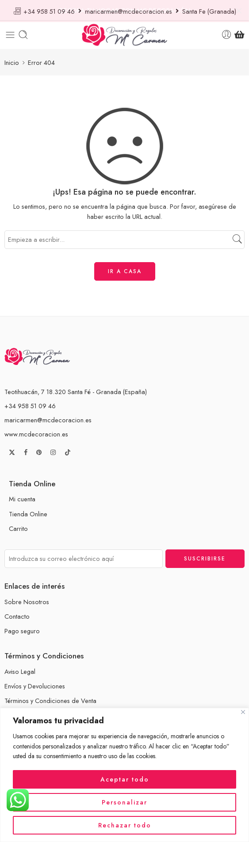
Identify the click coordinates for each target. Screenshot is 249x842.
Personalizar (124, 802)
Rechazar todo (124, 825)
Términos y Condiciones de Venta (50, 698)
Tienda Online (28, 511)
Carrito (18, 526)
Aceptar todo (124, 779)
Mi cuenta (22, 497)
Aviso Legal (19, 669)
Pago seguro (22, 629)
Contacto (17, 614)
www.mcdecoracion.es (36, 431)
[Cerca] (243, 712)
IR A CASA (125, 269)
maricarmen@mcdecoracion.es (48, 417)
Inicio (11, 60)
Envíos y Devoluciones (34, 684)
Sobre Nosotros (26, 599)
